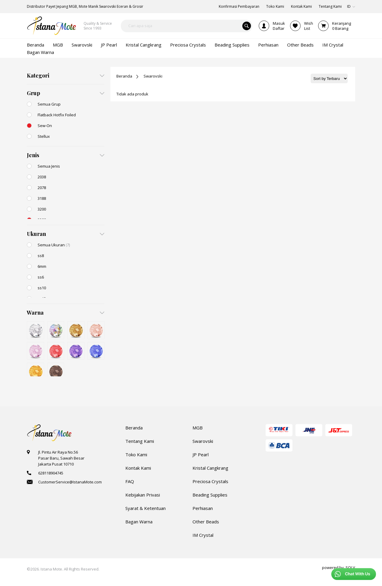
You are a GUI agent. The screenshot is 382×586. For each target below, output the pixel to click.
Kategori (38, 75)
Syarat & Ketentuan (145, 508)
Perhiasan (202, 508)
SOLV (350, 567)
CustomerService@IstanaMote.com (70, 482)
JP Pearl (200, 454)
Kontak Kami (138, 468)
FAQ (129, 481)
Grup (33, 93)
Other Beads (205, 522)
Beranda (124, 76)
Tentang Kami (139, 441)
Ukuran (36, 233)
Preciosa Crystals (210, 481)
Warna (35, 312)
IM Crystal (202, 535)
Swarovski (153, 76)
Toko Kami (136, 454)
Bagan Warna (139, 522)
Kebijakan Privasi (142, 495)
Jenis (33, 155)
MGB (197, 428)
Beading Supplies (209, 495)
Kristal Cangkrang (210, 468)
